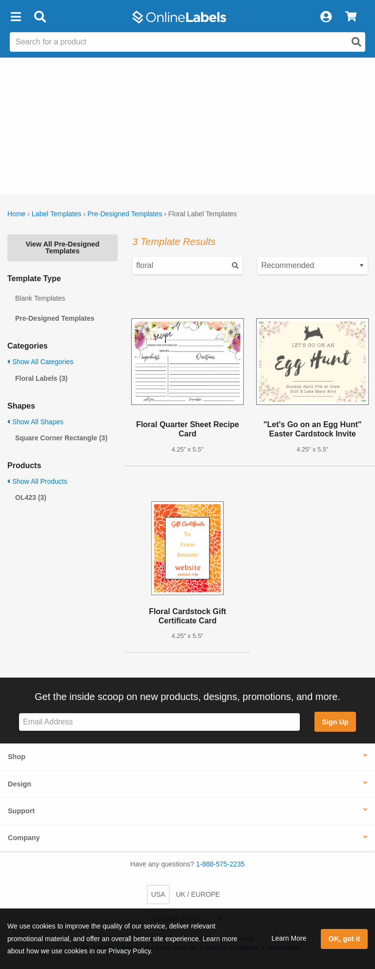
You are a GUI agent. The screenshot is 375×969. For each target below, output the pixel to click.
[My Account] (325, 17)
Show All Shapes (35, 422)
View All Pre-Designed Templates (62, 247)
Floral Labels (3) (41, 378)
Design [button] (19, 784)
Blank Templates (40, 298)
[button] (15, 17)
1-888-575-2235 (220, 864)
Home (16, 214)
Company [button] (24, 838)
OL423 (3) (30, 497)
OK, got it (344, 939)
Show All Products (37, 481)
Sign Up (335, 722)
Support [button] (21, 811)
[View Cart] (351, 17)
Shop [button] (16, 757)
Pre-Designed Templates (124, 214)
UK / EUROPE (198, 894)
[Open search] (356, 42)
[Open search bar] (39, 17)
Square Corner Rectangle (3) (61, 438)
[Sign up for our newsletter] (159, 722)
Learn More (289, 938)
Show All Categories (40, 362)
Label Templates (57, 214)
